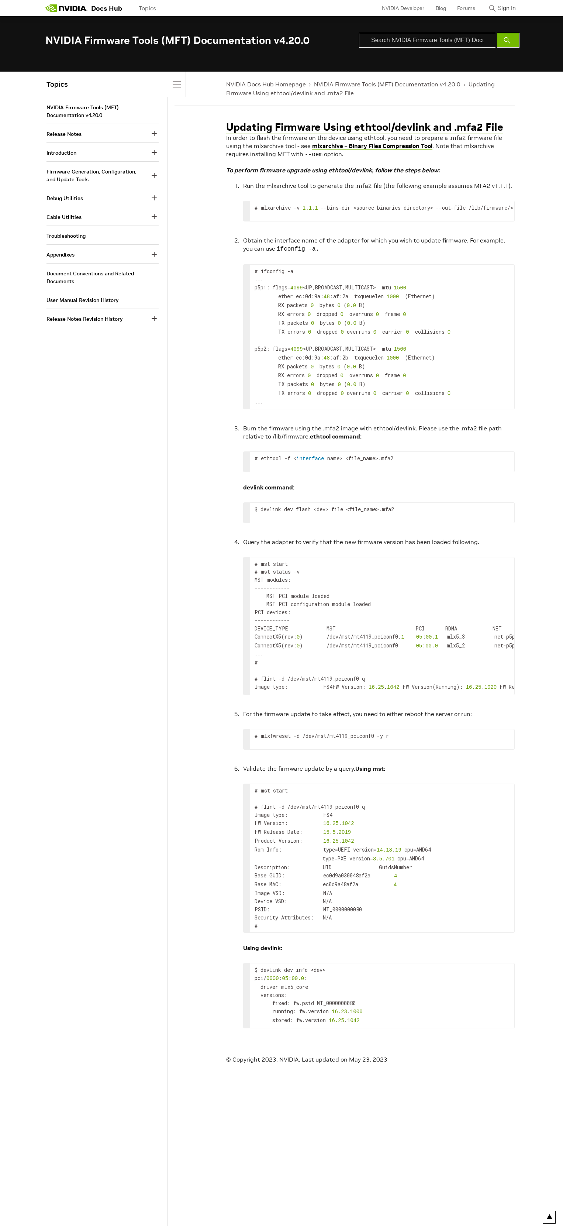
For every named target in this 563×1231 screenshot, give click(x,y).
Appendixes (60, 254)
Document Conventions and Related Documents (90, 277)
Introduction (61, 152)
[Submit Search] (508, 40)
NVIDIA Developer (397, 8)
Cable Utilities (64, 217)
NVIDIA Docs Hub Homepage (266, 84)
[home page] (66, 8)
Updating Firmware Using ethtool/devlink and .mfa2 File (364, 127)
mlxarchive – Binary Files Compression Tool (372, 145)
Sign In (504, 8)
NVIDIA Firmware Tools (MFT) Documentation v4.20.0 (387, 84)
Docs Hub (106, 8)
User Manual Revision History (82, 300)
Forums (460, 8)
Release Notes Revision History (84, 319)
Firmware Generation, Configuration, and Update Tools (91, 175)
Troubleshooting (66, 236)
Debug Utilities (64, 198)
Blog (434, 8)
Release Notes (64, 134)
